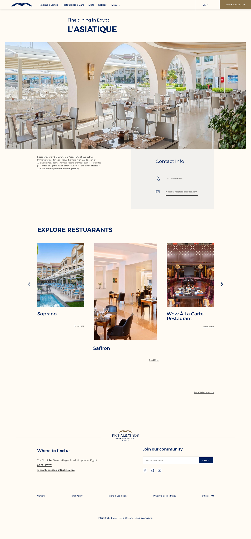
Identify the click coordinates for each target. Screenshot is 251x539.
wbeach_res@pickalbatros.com (181, 192)
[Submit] (206, 460)
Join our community (163, 449)
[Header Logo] (19, 4)
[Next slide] (221, 284)
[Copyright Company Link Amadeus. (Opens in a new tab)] (148, 518)
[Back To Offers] (204, 392)
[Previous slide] (29, 284)
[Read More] (79, 326)
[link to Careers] (41, 496)
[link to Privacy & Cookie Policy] (164, 496)
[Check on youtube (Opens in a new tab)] (159, 472)
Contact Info (170, 161)
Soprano (47, 313)
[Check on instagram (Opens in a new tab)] (152, 472)
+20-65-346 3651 (175, 178)
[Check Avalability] (235, 4)
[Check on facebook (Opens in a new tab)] (145, 472)
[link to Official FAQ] (208, 496)
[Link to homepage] (125, 436)
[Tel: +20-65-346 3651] (169, 178)
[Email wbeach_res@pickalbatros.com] (56, 470)
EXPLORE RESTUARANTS (74, 230)
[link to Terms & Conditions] (117, 496)
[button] (205, 4)
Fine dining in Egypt (88, 20)
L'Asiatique (92, 29)
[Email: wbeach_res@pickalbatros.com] (177, 192)
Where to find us (53, 450)
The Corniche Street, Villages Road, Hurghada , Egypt (67, 460)
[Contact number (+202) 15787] (44, 465)
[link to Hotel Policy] (76, 496)
